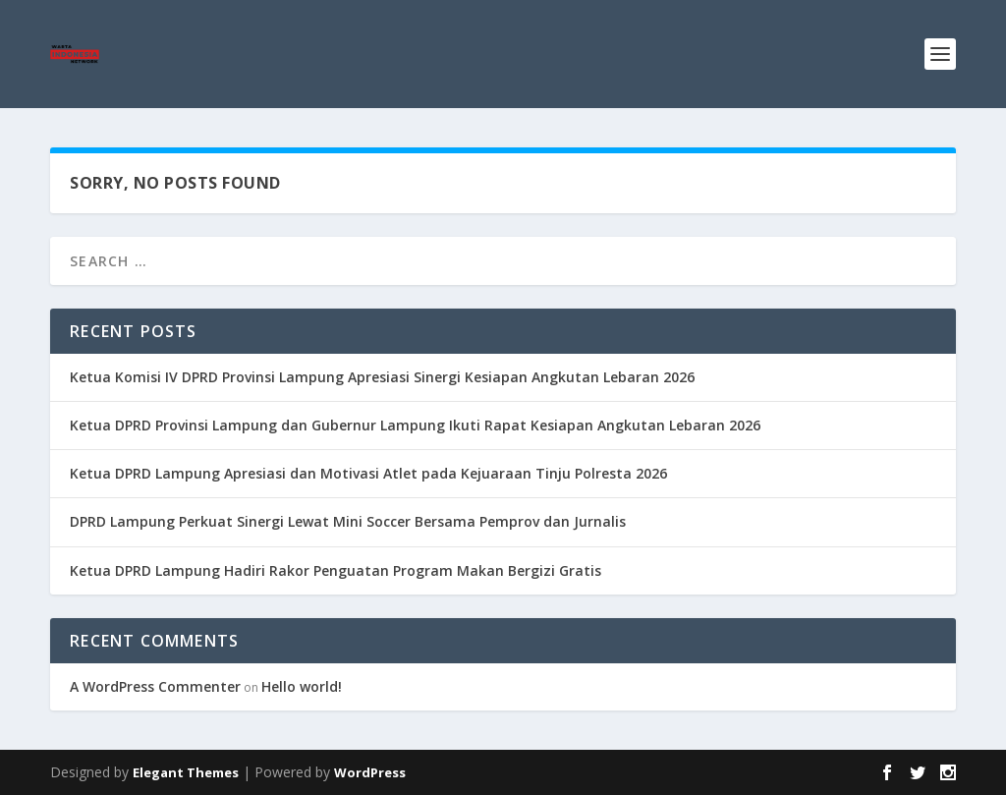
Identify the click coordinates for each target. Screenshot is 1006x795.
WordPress (370, 772)
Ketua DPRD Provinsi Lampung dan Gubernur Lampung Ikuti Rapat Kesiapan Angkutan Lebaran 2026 (415, 425)
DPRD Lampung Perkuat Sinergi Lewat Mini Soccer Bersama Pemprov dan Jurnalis (348, 521)
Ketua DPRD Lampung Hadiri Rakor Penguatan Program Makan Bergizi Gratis (335, 570)
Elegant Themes (186, 772)
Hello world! (301, 686)
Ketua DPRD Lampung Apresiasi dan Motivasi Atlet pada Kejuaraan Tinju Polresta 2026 (368, 473)
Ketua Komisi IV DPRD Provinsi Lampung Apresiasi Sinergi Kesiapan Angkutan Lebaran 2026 (382, 377)
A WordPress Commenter (155, 686)
